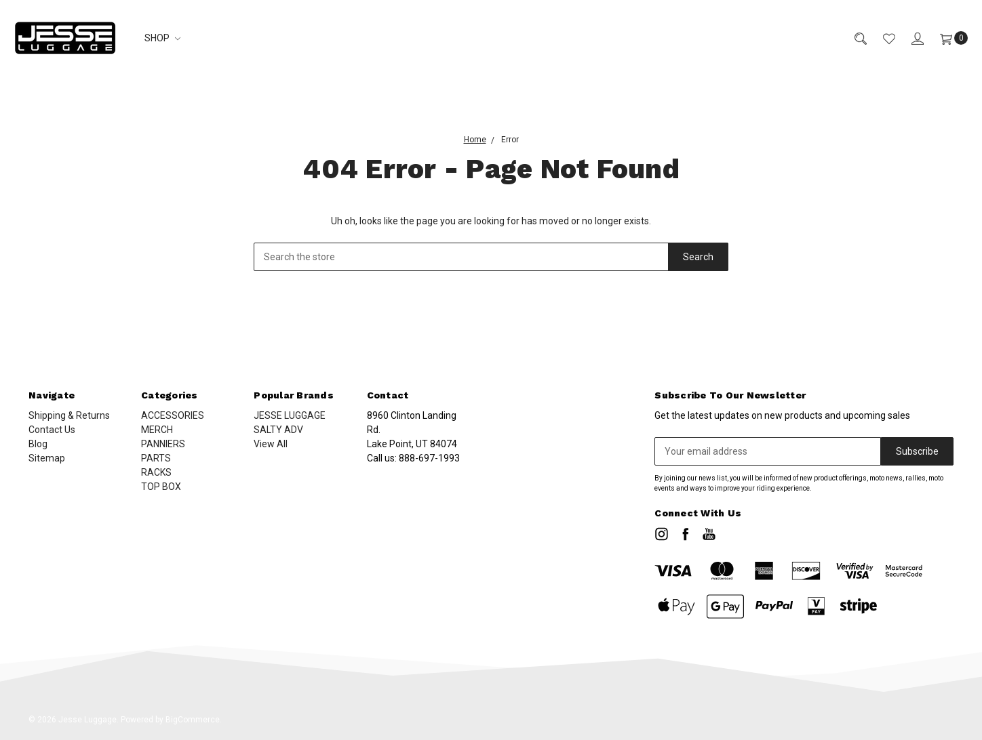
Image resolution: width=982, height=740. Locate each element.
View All (271, 443)
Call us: (413, 458)
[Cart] (946, 38)
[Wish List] (881, 38)
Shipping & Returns (69, 415)
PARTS (156, 458)
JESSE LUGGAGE (290, 415)
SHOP (162, 38)
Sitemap (46, 458)
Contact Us (51, 429)
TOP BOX (161, 486)
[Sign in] (909, 38)
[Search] (852, 38)
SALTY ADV (278, 429)
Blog (37, 443)
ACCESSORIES (172, 415)
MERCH (157, 429)
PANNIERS (163, 443)
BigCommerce (192, 719)
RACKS (156, 472)
